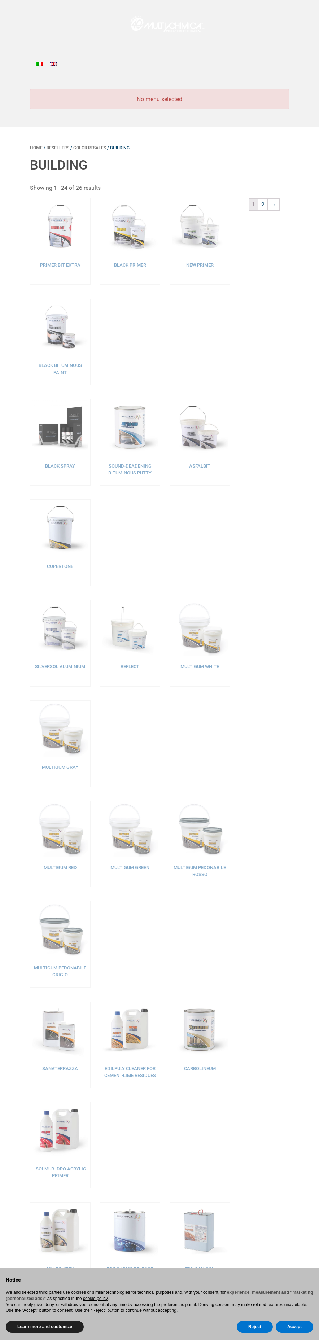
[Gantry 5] (159, 23)
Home (36, 147)
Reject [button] (254, 1326)
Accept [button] (294, 1326)
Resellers (58, 147)
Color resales (89, 147)
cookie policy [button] (95, 1298)
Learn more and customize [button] (44, 1326)
